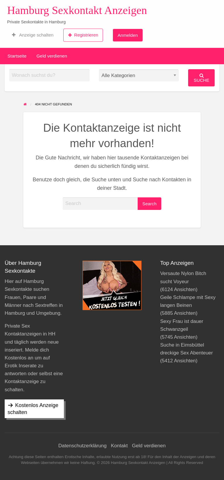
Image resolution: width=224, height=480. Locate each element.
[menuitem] (32, 35)
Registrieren (83, 35)
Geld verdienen (51, 55)
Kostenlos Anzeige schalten (33, 408)
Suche (201, 77)
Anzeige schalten (32, 35)
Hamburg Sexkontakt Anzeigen (77, 10)
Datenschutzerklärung (82, 445)
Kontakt (119, 445)
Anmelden (128, 35)
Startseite (17, 55)
